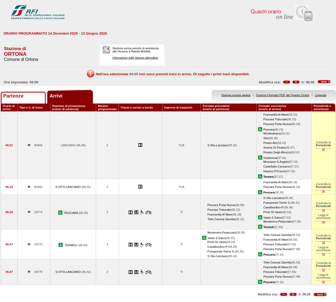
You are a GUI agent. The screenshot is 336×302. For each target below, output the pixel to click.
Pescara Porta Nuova (277, 124)
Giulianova (270, 157)
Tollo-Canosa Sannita (221, 219)
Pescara (268, 129)
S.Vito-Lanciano (217, 145)
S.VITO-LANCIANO (68, 186)
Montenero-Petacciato (277, 221)
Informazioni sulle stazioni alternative (135, 57)
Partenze (13, 96)
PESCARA (71, 212)
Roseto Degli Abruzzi (276, 152)
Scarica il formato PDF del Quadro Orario (282, 95)
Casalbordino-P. (273, 207)
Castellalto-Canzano (276, 166)
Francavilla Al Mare (275, 114)
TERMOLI (71, 245)
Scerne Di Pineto (274, 147)
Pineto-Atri (270, 142)
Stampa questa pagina (235, 95)
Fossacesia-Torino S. (276, 202)
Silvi (266, 138)
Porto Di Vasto (272, 212)
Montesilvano (271, 133)
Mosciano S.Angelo (275, 161)
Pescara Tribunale (275, 119)
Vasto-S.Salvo (272, 217)
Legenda (320, 95)
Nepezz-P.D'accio (274, 171)
